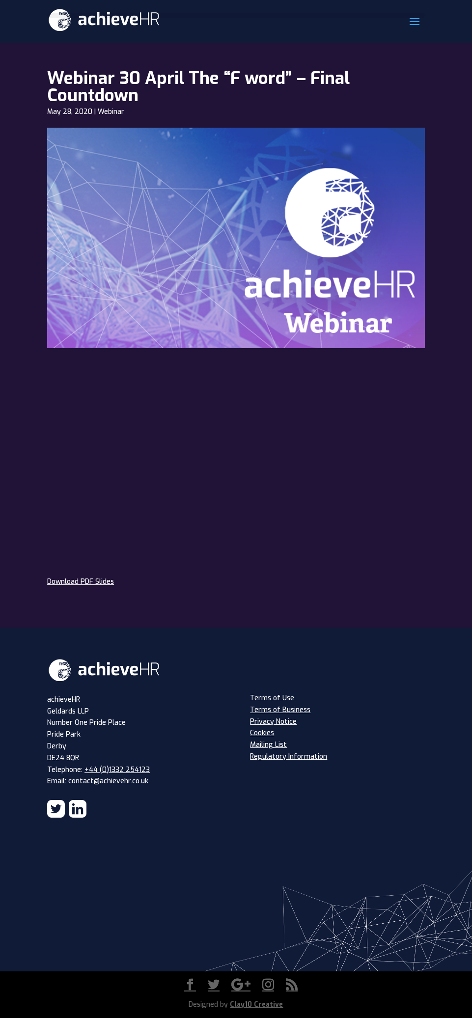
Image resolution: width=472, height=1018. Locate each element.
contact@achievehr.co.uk (108, 781)
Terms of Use (272, 698)
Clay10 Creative (256, 1004)
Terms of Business (280, 710)
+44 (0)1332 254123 (117, 769)
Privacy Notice (273, 721)
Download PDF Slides (80, 581)
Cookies (262, 733)
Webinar (111, 111)
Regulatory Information (288, 756)
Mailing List (268, 744)
